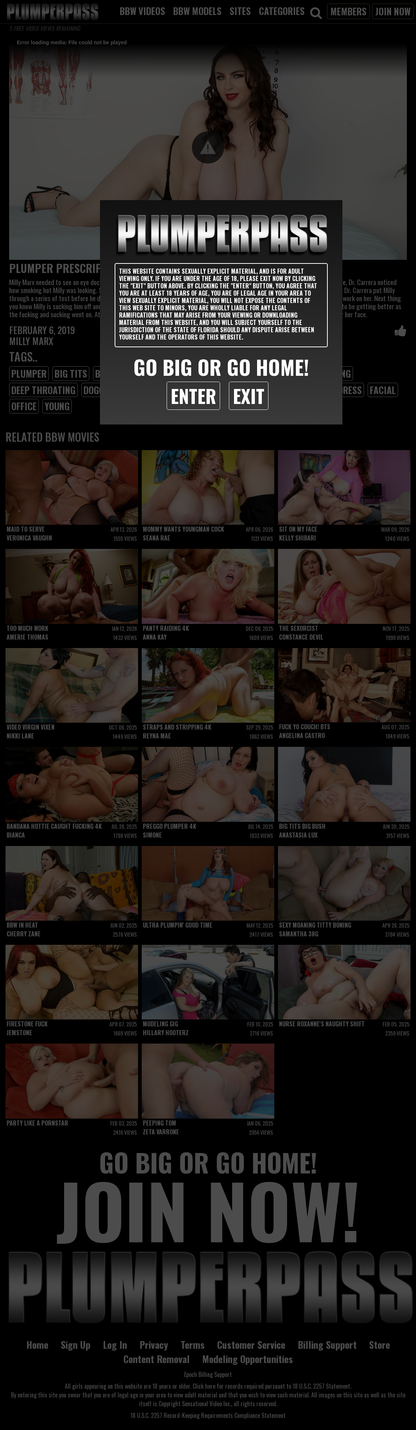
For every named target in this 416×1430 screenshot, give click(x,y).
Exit (248, 395)
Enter (193, 395)
